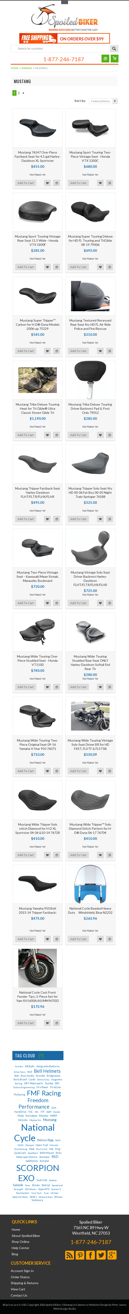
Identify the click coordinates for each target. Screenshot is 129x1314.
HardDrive (20, 1111)
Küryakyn (32, 1115)
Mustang (50, 1120)
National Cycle (34, 1132)
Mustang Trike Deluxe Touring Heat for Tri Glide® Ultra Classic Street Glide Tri (37, 408)
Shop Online (20, 1242)
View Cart (18, 1289)
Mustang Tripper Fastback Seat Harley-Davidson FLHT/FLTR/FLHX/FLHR (37, 492)
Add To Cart (26, 183)
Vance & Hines (20, 1197)
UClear (55, 1193)
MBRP (53, 1115)
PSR (51, 1149)
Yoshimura (37, 1200)
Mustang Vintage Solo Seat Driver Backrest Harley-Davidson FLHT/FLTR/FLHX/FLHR (90, 578)
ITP (42, 1111)
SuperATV (43, 1189)
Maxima (43, 1115)
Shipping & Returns (24, 1283)
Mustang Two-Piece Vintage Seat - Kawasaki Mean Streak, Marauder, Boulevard (37, 576)
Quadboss (33, 1153)
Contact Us (19, 1295)
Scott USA (41, 1180)
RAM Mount (47, 1152)
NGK (57, 1140)
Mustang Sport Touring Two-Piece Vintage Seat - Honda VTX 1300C (90, 156)
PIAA (31, 1149)
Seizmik (18, 1185)
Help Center (20, 1248)
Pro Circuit (41, 1149)
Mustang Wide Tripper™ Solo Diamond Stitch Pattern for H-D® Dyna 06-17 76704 (90, 828)
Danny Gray (43, 1079)
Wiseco (58, 1197)
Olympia (29, 1145)
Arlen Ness (20, 1071)
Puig (57, 1148)
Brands (27, 68)
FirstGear (55, 1087)
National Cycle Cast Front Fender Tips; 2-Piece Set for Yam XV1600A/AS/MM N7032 (37, 996)
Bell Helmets (47, 1071)
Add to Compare (56, 183)
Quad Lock (20, 1152)
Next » (23, 93)
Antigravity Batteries (48, 1066)
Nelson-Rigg (45, 1140)
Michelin (23, 1120)
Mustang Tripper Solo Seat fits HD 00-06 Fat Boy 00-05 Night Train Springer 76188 (90, 492)
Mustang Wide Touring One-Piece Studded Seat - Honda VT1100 (37, 660)
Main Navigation (15, 60)
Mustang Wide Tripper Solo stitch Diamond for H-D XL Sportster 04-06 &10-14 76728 (37, 828)
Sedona (53, 1180)
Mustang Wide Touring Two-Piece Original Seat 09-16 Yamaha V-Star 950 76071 (37, 744)
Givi (53, 1107)
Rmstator (44, 1157)
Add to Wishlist (47, 183)
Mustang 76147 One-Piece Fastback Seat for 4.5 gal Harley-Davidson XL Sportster (37, 156)
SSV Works (30, 1189)
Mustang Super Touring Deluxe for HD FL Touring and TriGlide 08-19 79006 (90, 240)
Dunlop (49, 1083)
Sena (27, 1185)
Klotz (21, 1115)
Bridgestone (53, 1075)
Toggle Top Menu (64, 2)
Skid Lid (45, 1185)
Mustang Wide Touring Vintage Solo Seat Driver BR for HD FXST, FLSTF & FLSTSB (90, 744)
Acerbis (19, 1066)
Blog (15, 1254)
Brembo (40, 1075)
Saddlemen (31, 1161)
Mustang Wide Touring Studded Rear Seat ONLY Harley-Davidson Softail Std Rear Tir (90, 662)
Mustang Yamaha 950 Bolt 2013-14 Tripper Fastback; (38, 910)
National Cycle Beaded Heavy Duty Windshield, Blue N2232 (90, 910)
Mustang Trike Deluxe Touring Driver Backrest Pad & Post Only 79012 (90, 408)
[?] (41, 1056)
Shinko (36, 1185)
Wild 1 (33, 1197)
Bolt (16, 1075)
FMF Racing (44, 1093)
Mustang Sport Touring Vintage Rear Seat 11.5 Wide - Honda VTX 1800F (37, 240)
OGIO (20, 1145)
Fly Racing (19, 1094)
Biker (64, 18)
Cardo (32, 1079)
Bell (29, 1071)
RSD (55, 1156)
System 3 (56, 1189)
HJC (30, 1111)
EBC (57, 1083)
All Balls (30, 1066)
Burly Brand (20, 1079)
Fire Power (42, 1087)
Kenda (56, 1111)
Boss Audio (27, 1075)
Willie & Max (45, 1197)
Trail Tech (36, 1193)
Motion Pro (35, 1120)
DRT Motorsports (33, 1083)
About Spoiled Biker (26, 1236)
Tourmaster (22, 1192)
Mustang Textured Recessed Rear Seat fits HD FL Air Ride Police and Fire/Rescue (90, 324)
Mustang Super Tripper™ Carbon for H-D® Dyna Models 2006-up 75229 (38, 324)
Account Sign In (22, 1271)
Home (14, 68)
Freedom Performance (34, 1103)
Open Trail (42, 1144)
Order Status (20, 1277)
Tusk (46, 1193)
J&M (48, 1111)
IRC (37, 1111)
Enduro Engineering (24, 1087)
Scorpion (44, 1161)
